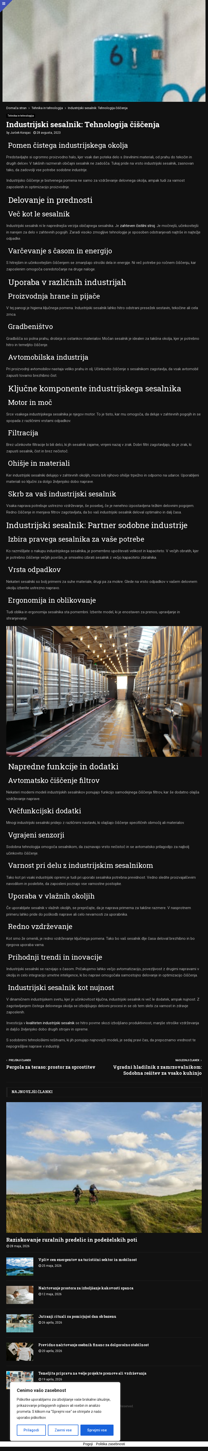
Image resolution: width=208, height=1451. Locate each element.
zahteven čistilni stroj (137, 225)
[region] (65, 1411)
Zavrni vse (63, 1430)
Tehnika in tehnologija (21, 115)
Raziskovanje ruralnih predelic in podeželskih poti (71, 1239)
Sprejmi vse (97, 1430)
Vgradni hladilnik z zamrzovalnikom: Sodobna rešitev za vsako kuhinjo (157, 1070)
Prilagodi (31, 1430)
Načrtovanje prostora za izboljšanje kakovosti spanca (85, 1288)
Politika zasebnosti (110, 1444)
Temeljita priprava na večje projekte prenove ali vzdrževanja (92, 1373)
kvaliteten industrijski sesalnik (50, 1023)
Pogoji (88, 1444)
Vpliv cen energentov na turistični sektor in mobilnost (87, 1259)
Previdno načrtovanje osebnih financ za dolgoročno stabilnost (93, 1344)
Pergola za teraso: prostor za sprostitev (50, 1067)
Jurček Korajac (20, 132)
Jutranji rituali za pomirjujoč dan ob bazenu (77, 1316)
